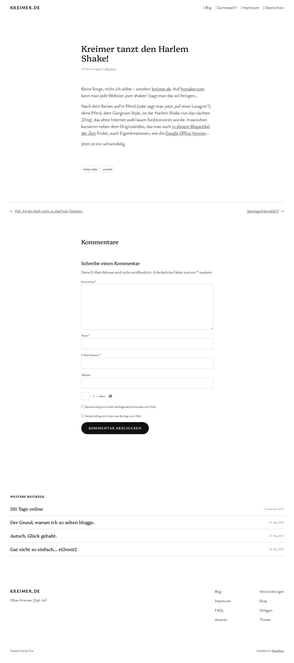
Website (85, 375)
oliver (98, 69)
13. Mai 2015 (276, 549)
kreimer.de (25, 7)
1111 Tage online (26, 508)
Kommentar (89, 282)
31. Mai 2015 (276, 522)
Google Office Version (185, 133)
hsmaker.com (193, 89)
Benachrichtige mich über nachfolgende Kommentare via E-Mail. (120, 407)
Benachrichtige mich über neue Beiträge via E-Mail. (113, 416)
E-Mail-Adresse (90, 355)
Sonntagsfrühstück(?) (263, 210)
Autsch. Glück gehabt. (33, 535)
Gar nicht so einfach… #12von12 (43, 549)
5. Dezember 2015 (274, 509)
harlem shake (90, 169)
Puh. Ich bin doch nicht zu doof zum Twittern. (49, 210)
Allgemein (110, 69)
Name (85, 335)
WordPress (278, 651)
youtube (107, 169)
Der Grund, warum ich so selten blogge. (52, 522)
